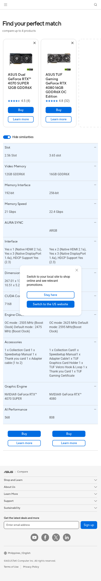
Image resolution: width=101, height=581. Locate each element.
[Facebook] (45, 537)
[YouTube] (34, 537)
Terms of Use (11, 566)
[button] (5, 4)
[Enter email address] (41, 525)
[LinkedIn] (67, 537)
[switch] (7, 137)
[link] (50, 4)
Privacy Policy (31, 566)
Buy (20, 110)
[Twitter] (56, 537)
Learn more (21, 119)
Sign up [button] (89, 525)
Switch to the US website (50, 304)
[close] (76, 270)
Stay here (50, 295)
